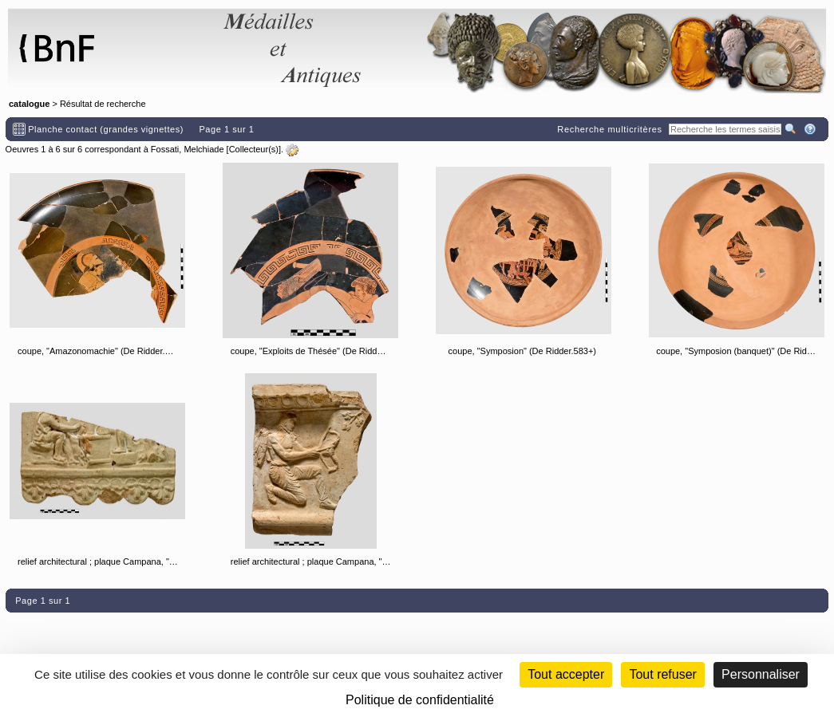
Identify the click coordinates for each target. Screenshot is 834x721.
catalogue (29, 103)
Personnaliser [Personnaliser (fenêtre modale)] (760, 674)
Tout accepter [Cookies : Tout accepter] (566, 674)
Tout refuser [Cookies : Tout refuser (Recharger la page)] (662, 674)
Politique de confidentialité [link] (420, 700)
